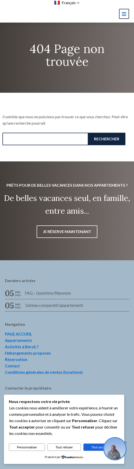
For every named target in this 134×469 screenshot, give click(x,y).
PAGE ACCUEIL (18, 333)
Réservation (16, 359)
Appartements (18, 340)
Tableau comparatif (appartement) (54, 305)
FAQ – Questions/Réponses (48, 292)
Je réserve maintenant (67, 231)
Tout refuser (64, 447)
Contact (12, 365)
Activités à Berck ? (22, 346)
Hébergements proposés (28, 353)
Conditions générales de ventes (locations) (44, 372)
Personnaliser (27, 447)
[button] (67, 2)
